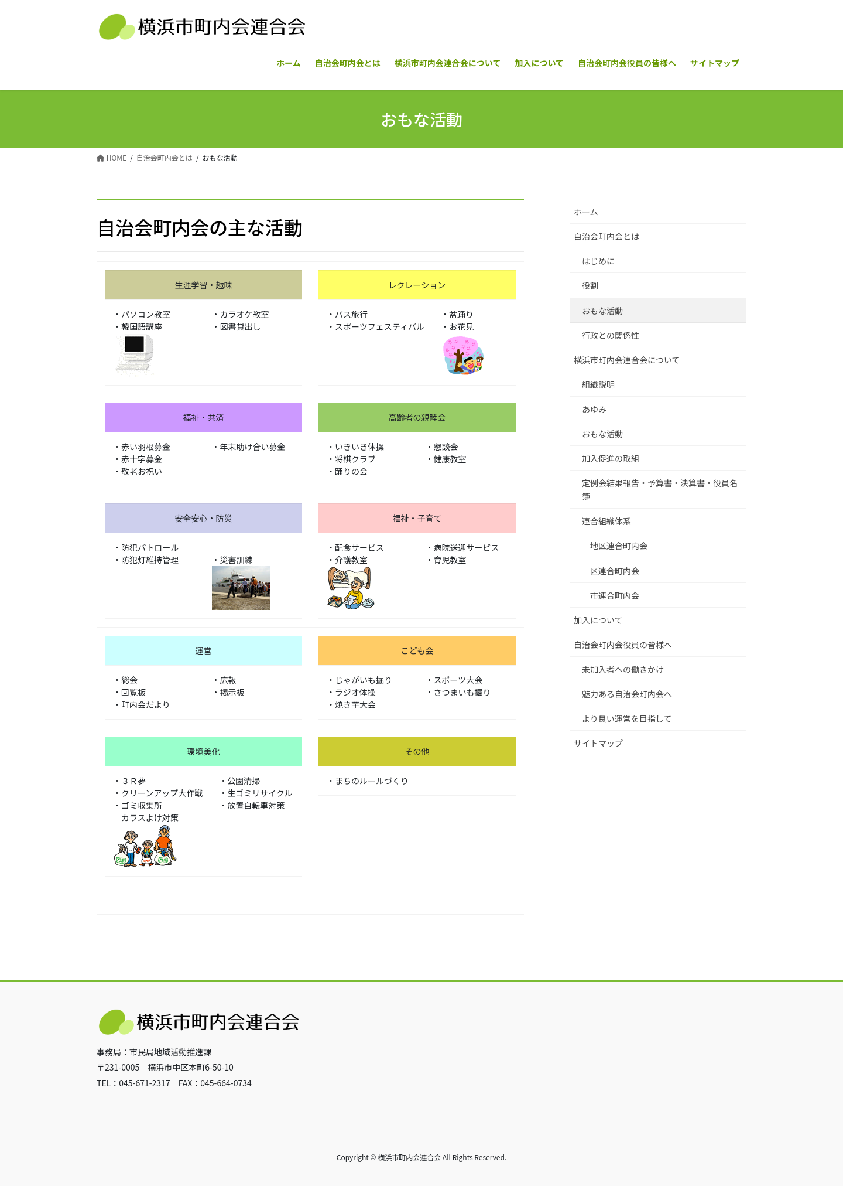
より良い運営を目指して (626, 718)
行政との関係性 (610, 335)
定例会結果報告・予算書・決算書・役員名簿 (660, 489)
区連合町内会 (614, 571)
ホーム (586, 211)
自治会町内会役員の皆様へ (623, 644)
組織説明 (598, 384)
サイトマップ (598, 743)
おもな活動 (602, 310)
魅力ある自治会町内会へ (627, 694)
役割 (590, 285)
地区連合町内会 (618, 545)
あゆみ (594, 409)
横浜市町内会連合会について (627, 360)
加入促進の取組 (610, 458)
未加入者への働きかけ (623, 669)
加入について (598, 620)
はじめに (598, 261)
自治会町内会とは (606, 236)
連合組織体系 (606, 521)
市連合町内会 (614, 595)
